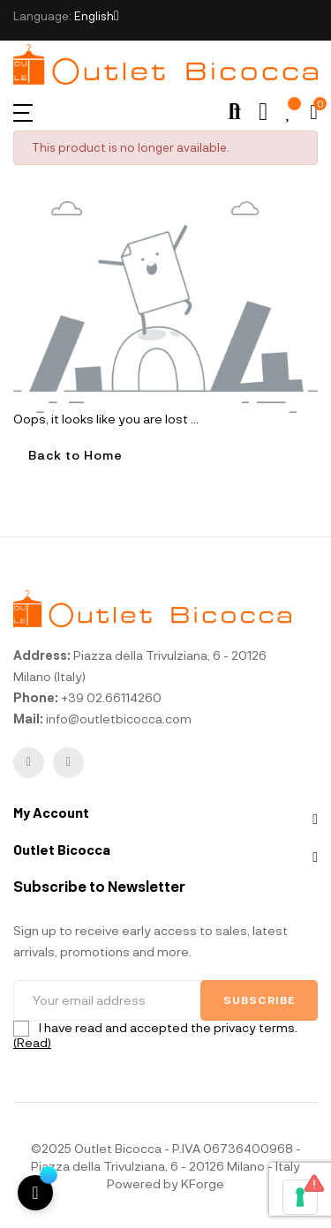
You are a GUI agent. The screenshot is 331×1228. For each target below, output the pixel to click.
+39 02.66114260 (111, 697)
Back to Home (75, 454)
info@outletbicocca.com (119, 718)
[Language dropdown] (96, 16)
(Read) (32, 1042)
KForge (202, 1183)
